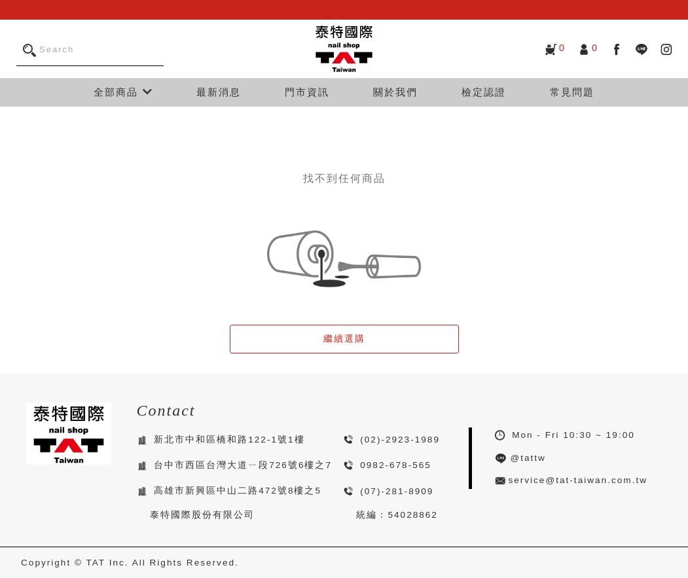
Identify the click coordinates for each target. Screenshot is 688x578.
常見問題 (572, 92)
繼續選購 (344, 339)
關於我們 (395, 92)
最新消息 (218, 92)
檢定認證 (484, 92)
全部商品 (123, 92)
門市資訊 (307, 92)
